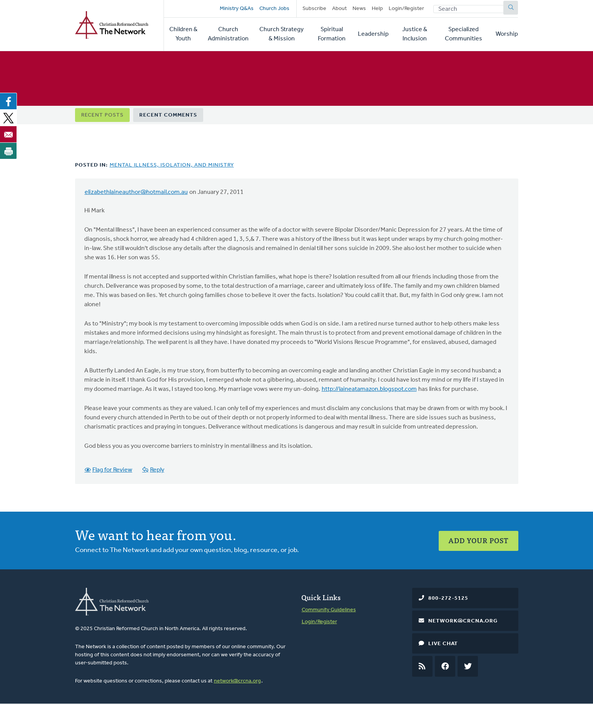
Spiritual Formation (332, 34)
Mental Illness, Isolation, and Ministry (172, 165)
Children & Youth (183, 34)
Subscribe (314, 9)
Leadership (373, 34)
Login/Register (406, 9)
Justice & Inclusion (414, 34)
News (359, 9)
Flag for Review (112, 470)
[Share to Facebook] (8, 101)
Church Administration (228, 34)
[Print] (8, 150)
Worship (507, 34)
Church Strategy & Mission (281, 34)
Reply (157, 470)
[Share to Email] (8, 134)
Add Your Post (478, 540)
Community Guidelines (329, 610)
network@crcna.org (237, 681)
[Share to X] (8, 117)
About (339, 9)
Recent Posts (102, 115)
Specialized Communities (463, 34)
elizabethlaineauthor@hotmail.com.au (136, 192)
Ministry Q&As (237, 9)
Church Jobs (274, 9)
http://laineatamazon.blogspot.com (369, 389)
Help (377, 9)
